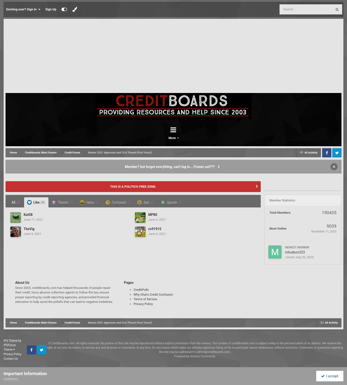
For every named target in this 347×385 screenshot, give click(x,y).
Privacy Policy (143, 304)
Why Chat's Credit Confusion (153, 294)
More (186, 138)
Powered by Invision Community (194, 356)
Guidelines (11, 379)
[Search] (294, 9)
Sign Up (50, 9)
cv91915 (154, 229)
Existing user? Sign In (23, 9)
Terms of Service (145, 299)
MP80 (152, 215)
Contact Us (11, 358)
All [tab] (16, 202)
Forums (160, 138)
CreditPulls (141, 290)
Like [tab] (36, 202)
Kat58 (28, 215)
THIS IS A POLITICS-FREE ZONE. (133, 186)
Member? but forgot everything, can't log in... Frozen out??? (170, 167)
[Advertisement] (173, 57)
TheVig (29, 229)
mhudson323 (295, 252)
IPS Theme (11, 340)
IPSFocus (10, 345)
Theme (9, 349)
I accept (329, 376)
